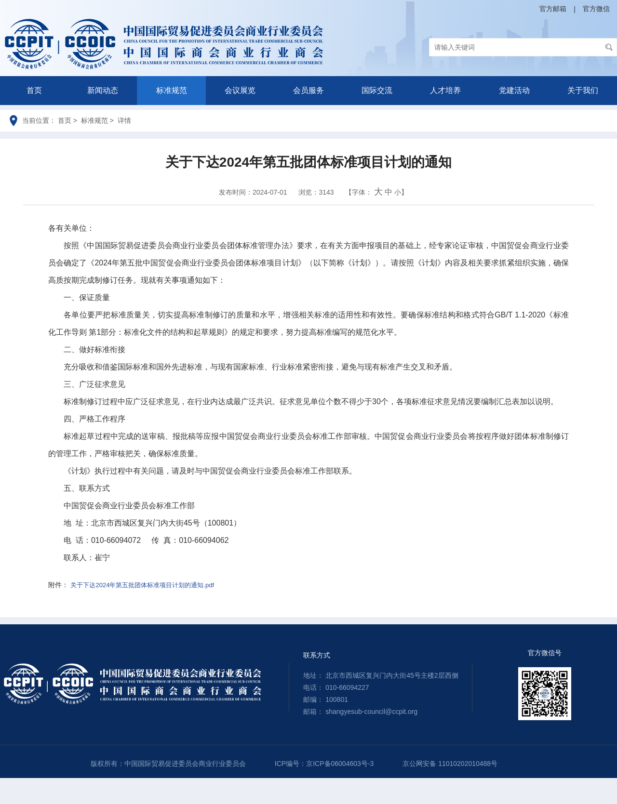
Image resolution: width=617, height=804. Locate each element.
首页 (34, 90)
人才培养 (445, 90)
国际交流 (377, 90)
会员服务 (308, 90)
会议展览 (240, 90)
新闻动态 (102, 90)
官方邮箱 (552, 9)
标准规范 (171, 90)
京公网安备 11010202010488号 (449, 763)
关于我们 (582, 90)
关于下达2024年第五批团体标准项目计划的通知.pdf (142, 585)
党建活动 (514, 90)
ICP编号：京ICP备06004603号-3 (324, 763)
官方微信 (596, 9)
